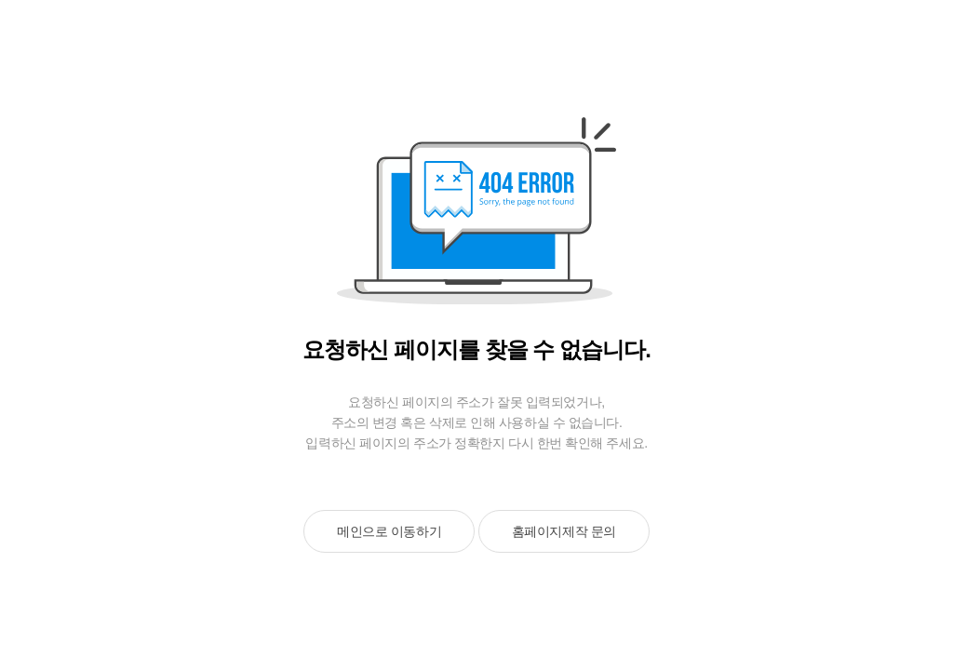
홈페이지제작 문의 (564, 531)
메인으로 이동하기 (389, 531)
